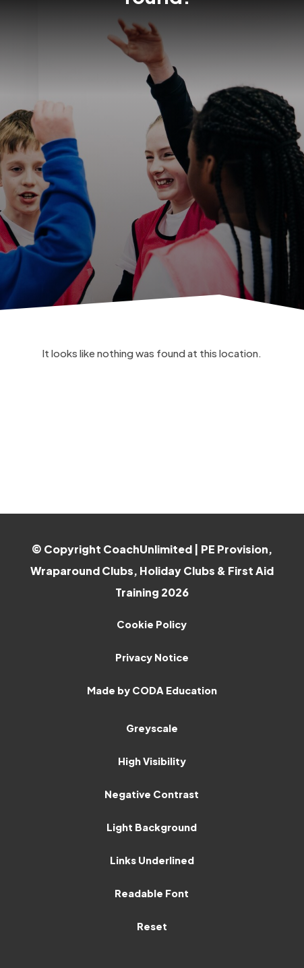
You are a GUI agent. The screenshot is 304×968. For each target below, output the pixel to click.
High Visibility (152, 761)
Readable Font (152, 893)
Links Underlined (152, 860)
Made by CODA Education (152, 690)
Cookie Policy (152, 624)
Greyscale (152, 728)
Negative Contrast (151, 794)
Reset (152, 926)
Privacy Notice (152, 657)
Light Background (152, 827)
